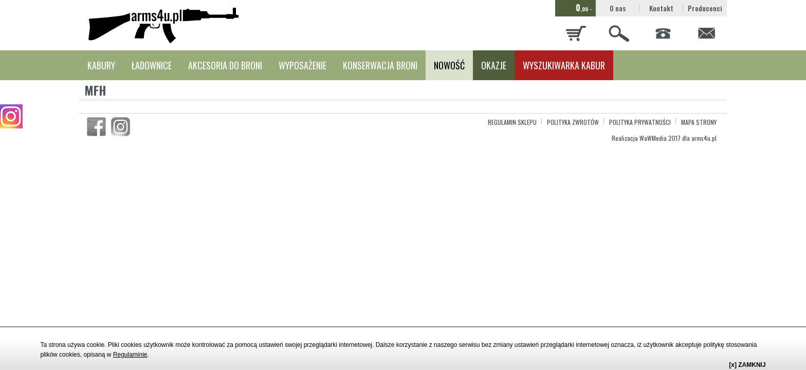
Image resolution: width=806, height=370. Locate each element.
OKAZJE (493, 65)
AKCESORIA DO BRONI (225, 65)
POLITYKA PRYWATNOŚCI (640, 122)
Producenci (705, 8)
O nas (618, 8)
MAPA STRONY (699, 122)
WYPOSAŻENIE (302, 65)
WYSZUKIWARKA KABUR (564, 65)
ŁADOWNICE (152, 65)
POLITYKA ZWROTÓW (573, 122)
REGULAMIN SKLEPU (512, 122)
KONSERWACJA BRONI (380, 65)
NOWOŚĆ (449, 65)
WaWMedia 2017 (660, 138)
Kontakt (661, 8)
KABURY (101, 65)
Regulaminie (130, 354)
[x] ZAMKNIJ (747, 364)
